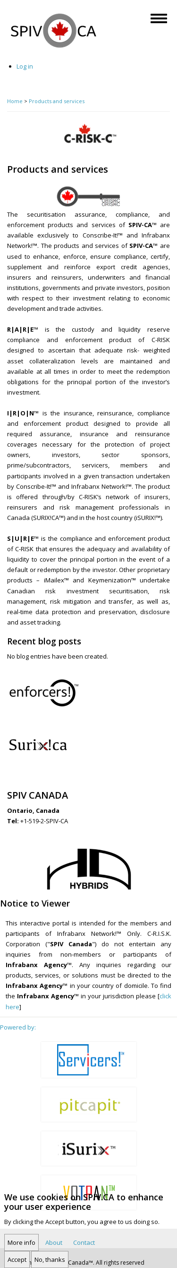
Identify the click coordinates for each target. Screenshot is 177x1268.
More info (21, 1248)
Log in (25, 66)
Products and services (56, 101)
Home (15, 101)
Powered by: (18, 1027)
